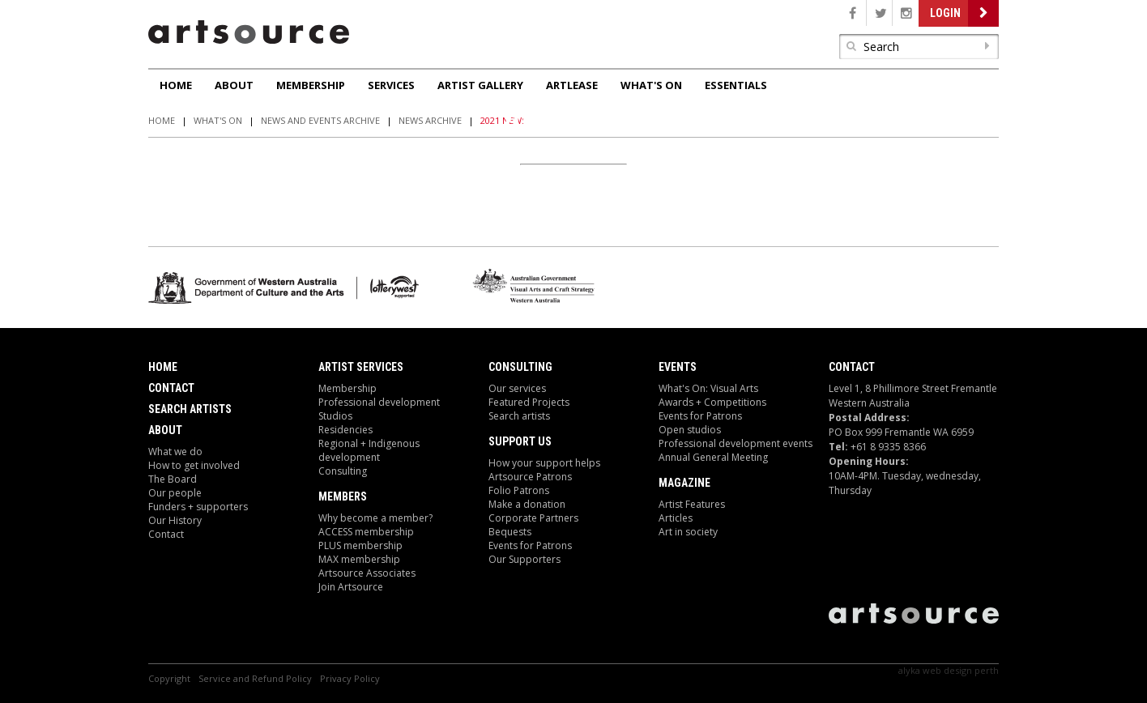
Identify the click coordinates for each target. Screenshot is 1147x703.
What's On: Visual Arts (708, 388)
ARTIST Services (360, 366)
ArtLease (572, 85)
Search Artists (190, 409)
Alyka (909, 670)
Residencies (345, 430)
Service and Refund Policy (255, 678)
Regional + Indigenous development (369, 450)
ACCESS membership (366, 532)
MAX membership (359, 559)
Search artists (519, 416)
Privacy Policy (350, 678)
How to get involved (194, 465)
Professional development (379, 402)
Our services (517, 388)
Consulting (342, 471)
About (234, 85)
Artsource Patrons (530, 477)
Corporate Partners (533, 518)
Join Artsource (350, 587)
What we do (175, 451)
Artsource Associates (367, 573)
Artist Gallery (480, 85)
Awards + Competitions (712, 402)
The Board (172, 479)
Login (945, 12)
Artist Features (692, 504)
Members (342, 496)
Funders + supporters (198, 506)
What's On (651, 85)
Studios (335, 416)
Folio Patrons (518, 490)
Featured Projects (528, 402)
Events (678, 366)
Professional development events (735, 443)
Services (391, 85)
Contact (171, 387)
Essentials (736, 85)
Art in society (688, 532)
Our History (175, 520)
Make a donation (526, 504)
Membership (310, 85)
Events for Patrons (530, 545)
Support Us (520, 441)
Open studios (690, 430)
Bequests (509, 532)
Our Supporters (524, 559)
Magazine (684, 482)
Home (176, 85)
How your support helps (544, 463)
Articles (676, 518)
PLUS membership (360, 545)
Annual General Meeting (713, 457)
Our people (175, 493)
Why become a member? (375, 518)
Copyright (169, 678)
